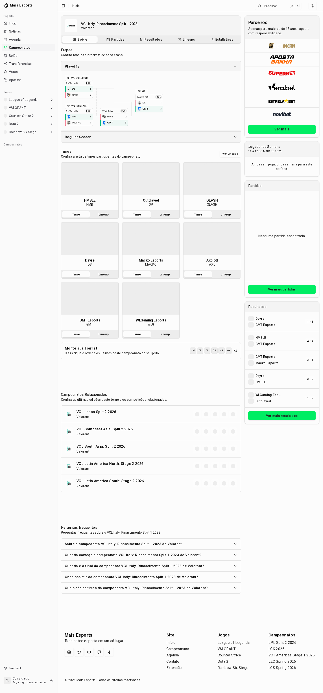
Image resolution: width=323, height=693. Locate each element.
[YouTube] (89, 652)
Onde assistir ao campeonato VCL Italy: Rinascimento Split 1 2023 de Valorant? (151, 577)
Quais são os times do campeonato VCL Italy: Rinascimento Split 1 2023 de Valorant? (151, 588)
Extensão (174, 668)
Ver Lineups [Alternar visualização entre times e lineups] (230, 153)
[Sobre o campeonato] (80, 39)
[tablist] (151, 39)
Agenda (172, 655)
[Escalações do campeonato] (186, 39)
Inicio (76, 6)
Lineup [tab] (103, 214)
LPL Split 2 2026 (282, 642)
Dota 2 (223, 661)
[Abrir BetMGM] (282, 46)
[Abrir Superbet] (282, 73)
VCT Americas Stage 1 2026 (291, 655)
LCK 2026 (276, 649)
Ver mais (282, 129)
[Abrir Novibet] (282, 114)
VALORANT (227, 649)
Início (170, 642)
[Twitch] (99, 652)
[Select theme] (313, 6)
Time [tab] (76, 214)
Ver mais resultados (282, 416)
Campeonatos (177, 649)
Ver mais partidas (282, 289)
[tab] (80, 39)
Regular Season (151, 137)
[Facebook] (109, 652)
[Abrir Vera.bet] (282, 87)
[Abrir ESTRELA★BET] (282, 100)
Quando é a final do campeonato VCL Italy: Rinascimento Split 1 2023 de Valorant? (151, 566)
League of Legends (234, 642)
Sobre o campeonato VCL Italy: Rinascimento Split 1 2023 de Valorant (151, 544)
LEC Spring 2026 (282, 661)
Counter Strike (229, 655)
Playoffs (151, 66)
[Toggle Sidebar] (57, 346)
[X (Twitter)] (79, 652)
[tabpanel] (89, 186)
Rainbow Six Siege (233, 668)
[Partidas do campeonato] (115, 39)
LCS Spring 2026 (282, 668)
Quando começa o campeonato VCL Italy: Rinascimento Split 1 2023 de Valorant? (151, 555)
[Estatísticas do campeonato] (222, 39)
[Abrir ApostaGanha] (282, 59)
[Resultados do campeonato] (151, 39)
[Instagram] (69, 652)
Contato (172, 661)
